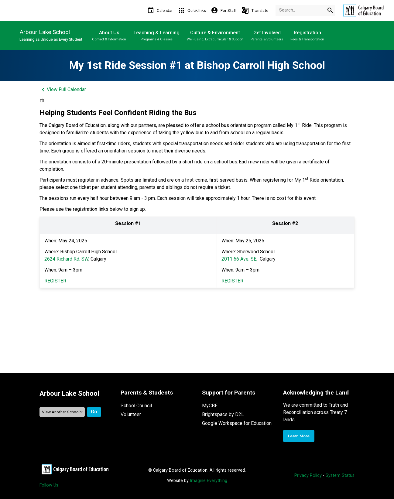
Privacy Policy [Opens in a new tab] (308, 475)
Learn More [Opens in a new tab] (299, 435)
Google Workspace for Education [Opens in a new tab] (237, 423)
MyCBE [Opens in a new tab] (210, 405)
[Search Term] (305, 10)
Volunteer (131, 414)
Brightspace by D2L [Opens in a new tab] (223, 414)
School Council (136, 405)
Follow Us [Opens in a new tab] (48, 485)
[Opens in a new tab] (363, 10)
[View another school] (62, 412)
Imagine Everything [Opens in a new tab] (208, 480)
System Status (340, 475)
